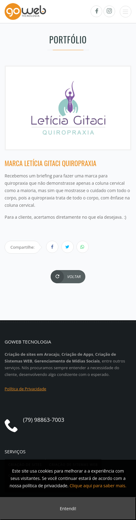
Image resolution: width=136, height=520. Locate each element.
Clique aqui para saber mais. (98, 485)
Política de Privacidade (25, 389)
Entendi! (68, 508)
